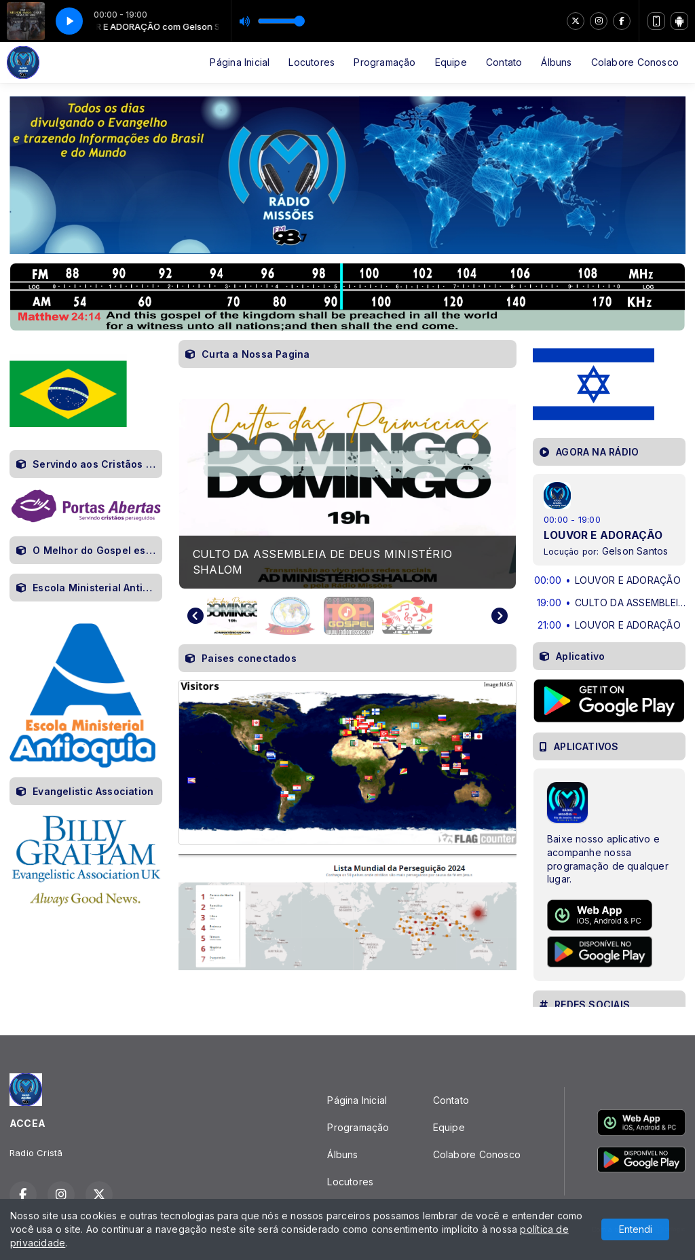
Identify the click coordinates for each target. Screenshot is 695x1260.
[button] (232, 616)
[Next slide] (499, 616)
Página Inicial (239, 62)
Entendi (635, 1229)
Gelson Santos (635, 551)
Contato (504, 62)
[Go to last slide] (195, 616)
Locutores (311, 62)
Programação (384, 62)
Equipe (451, 62)
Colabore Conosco (635, 62)
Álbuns (556, 62)
